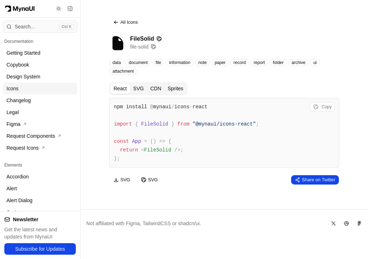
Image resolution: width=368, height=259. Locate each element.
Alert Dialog (19, 200)
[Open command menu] (40, 27)
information (179, 62)
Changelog (18, 100)
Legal (12, 112)
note (202, 62)
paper (220, 62)
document (138, 62)
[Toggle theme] (58, 8)
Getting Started (23, 53)
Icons (12, 88)
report (259, 62)
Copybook (17, 65)
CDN (155, 88)
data (116, 62)
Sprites (176, 88)
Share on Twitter (315, 180)
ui (315, 62)
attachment (123, 71)
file (158, 62)
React (120, 88)
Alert (11, 188)
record (240, 62)
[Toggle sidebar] (70, 8)
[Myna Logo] (19, 8)
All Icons (125, 22)
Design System (23, 76)
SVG (138, 88)
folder (278, 62)
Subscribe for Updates (40, 249)
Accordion (17, 177)
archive (298, 62)
